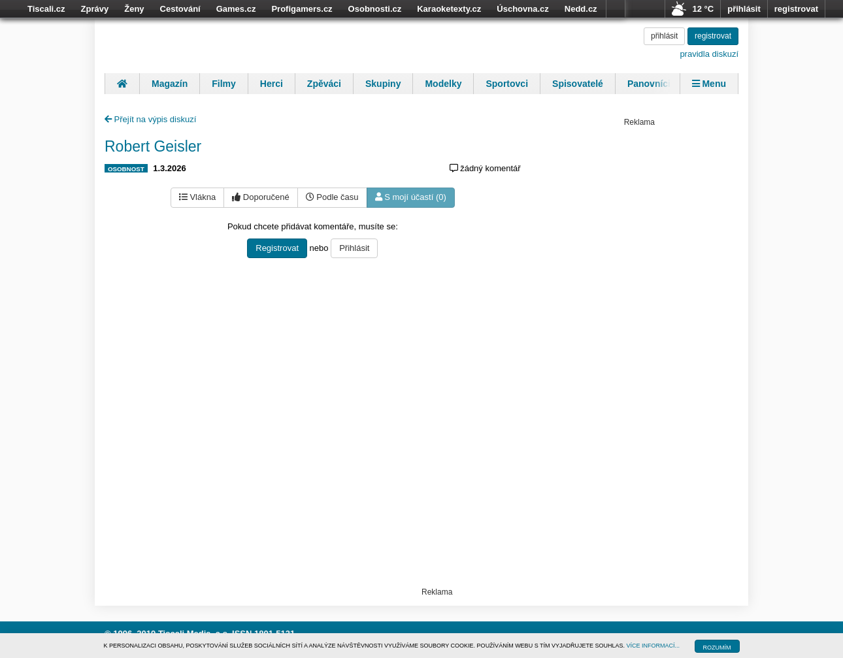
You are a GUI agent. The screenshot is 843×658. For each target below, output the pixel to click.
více (615, 9)
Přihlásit (354, 248)
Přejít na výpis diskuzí (150, 119)
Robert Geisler (153, 146)
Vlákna (197, 197)
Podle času (332, 197)
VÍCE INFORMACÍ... (653, 645)
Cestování (180, 9)
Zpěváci (324, 83)
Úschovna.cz (522, 9)
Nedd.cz (581, 9)
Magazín (170, 83)
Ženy (134, 9)
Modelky (443, 83)
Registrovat (277, 248)
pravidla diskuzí (709, 54)
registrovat (796, 9)
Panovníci (648, 83)
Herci (271, 83)
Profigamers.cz (301, 9)
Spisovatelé (577, 83)
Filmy (224, 83)
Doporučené (260, 197)
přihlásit (744, 9)
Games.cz (236, 9)
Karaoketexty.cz (449, 9)
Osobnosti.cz (375, 9)
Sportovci (507, 83)
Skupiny (383, 83)
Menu (709, 83)
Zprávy (95, 9)
